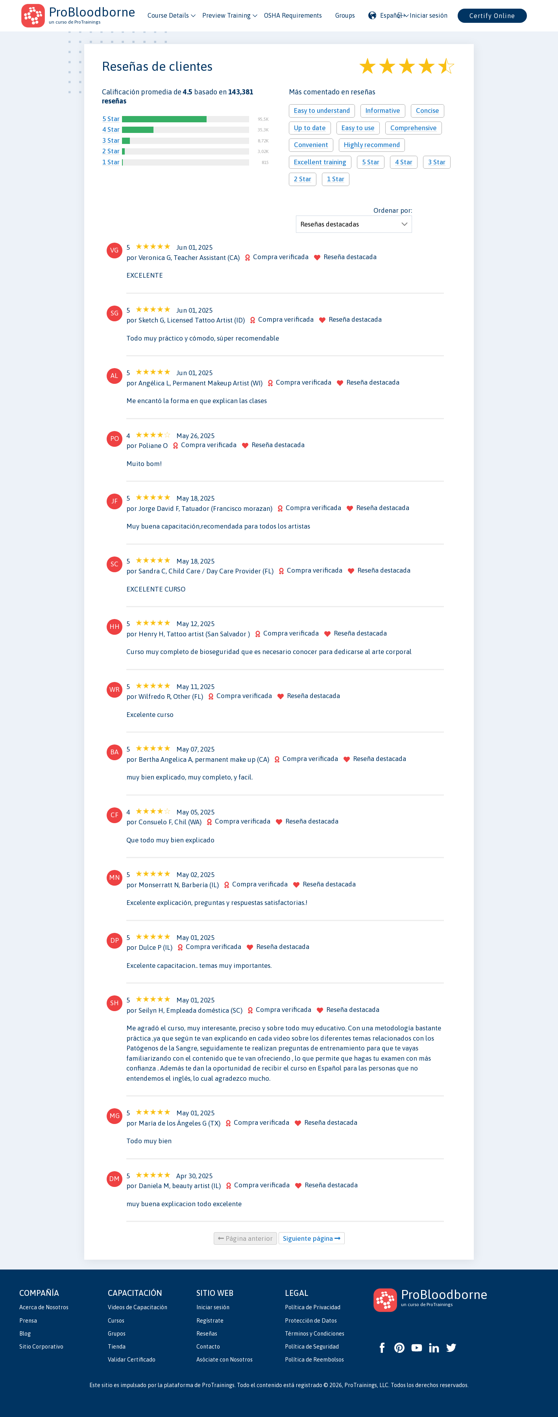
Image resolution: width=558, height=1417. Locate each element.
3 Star (111, 140)
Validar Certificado (131, 1359)
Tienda (117, 1346)
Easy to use (358, 128)
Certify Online (492, 15)
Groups (345, 15)
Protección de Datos (311, 1320)
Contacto (208, 1346)
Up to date (310, 128)
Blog (25, 1333)
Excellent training (320, 162)
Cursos (116, 1320)
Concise (427, 110)
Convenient (311, 145)
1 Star (111, 162)
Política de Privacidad (312, 1307)
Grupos (117, 1333)
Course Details (168, 15)
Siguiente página (311, 1238)
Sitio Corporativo (41, 1346)
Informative (383, 110)
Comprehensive (413, 128)
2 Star (111, 151)
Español (385, 15)
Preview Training (226, 15)
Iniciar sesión (212, 1307)
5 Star (111, 119)
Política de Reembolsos (314, 1359)
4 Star (111, 129)
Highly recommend (372, 145)
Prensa (28, 1320)
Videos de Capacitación (137, 1307)
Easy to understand (322, 110)
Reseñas (206, 1333)
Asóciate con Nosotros (224, 1359)
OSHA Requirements (293, 15)
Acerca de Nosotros (43, 1307)
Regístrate (210, 1320)
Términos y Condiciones (314, 1333)
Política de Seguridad (312, 1346)
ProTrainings (218, 1385)
